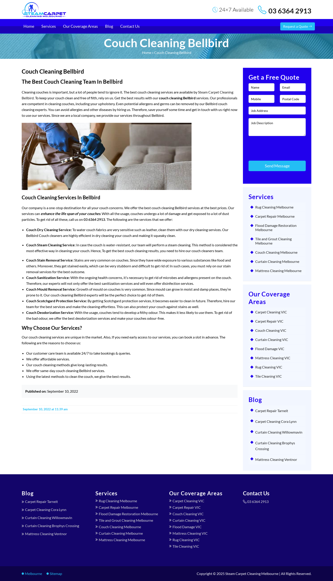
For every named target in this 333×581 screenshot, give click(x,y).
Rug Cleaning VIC (268, 367)
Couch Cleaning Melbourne (276, 252)
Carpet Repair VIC (269, 321)
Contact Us (130, 26)
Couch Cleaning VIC (270, 330)
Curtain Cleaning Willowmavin (278, 432)
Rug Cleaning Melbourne (274, 207)
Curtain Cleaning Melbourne (277, 261)
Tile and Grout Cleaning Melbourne (273, 241)
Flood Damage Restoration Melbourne (276, 227)
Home (28, 26)
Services (48, 26)
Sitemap (56, 573)
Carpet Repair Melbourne (275, 216)
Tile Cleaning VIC (268, 376)
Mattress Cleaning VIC (272, 358)
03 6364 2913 (289, 10)
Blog (109, 26)
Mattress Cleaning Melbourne (278, 270)
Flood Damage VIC (269, 349)
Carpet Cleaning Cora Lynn (276, 421)
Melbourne (33, 573)
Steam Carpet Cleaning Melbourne (251, 573)
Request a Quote (297, 26)
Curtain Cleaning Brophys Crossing (52, 526)
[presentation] (275, 146)
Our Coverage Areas (80, 26)
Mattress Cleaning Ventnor (276, 459)
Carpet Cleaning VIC (271, 312)
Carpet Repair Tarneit (271, 411)
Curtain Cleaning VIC (271, 339)
